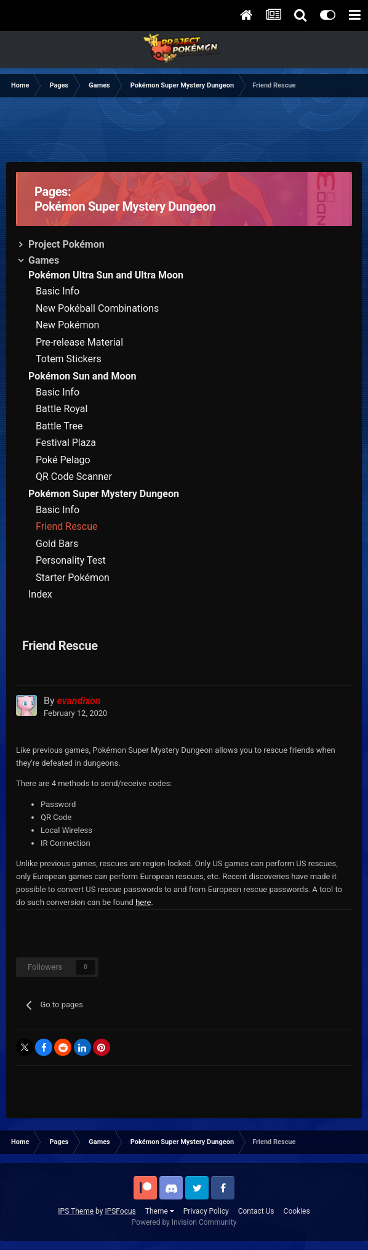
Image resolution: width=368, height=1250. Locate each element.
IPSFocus (120, 1211)
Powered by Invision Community (184, 1222)
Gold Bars (57, 544)
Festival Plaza (66, 442)
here (143, 902)
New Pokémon (67, 325)
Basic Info (57, 291)
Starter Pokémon (73, 577)
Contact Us (256, 1211)
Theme (159, 1211)
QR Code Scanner (74, 476)
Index (40, 594)
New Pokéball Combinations (97, 308)
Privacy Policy (206, 1211)
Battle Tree (59, 426)
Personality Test (71, 560)
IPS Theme (76, 1211)
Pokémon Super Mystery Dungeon (103, 494)
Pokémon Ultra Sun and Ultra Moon (105, 275)
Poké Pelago (63, 460)
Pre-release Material (79, 342)
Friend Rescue (67, 526)
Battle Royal (61, 409)
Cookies (297, 1211)
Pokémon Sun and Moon (82, 376)
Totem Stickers (69, 359)
